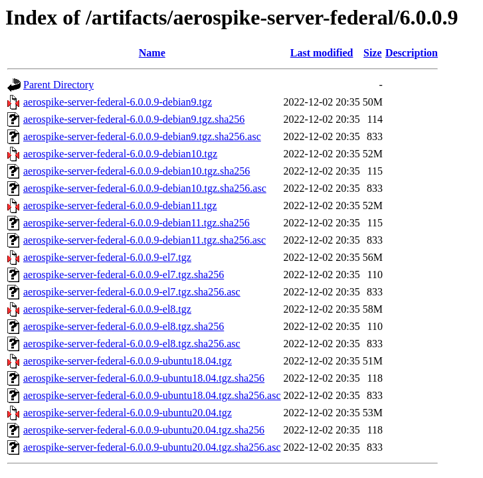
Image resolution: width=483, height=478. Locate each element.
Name (152, 52)
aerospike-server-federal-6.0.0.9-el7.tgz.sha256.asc (132, 291)
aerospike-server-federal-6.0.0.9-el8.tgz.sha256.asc (132, 343)
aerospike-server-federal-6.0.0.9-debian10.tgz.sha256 (136, 171)
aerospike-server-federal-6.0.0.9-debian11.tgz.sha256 (136, 222)
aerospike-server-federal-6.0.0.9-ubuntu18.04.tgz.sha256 (143, 378)
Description (411, 52)
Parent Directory (58, 84)
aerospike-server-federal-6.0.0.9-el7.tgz (107, 257)
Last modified (321, 52)
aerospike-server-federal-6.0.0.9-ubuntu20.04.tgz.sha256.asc (152, 447)
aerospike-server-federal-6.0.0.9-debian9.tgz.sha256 (133, 119)
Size (372, 52)
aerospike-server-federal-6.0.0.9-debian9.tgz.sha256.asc (142, 136)
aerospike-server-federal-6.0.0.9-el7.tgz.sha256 (123, 274)
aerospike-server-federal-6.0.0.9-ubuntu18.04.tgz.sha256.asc (152, 395)
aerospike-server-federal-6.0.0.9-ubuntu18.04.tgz (127, 360)
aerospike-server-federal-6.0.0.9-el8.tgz (107, 309)
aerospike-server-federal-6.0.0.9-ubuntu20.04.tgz (127, 412)
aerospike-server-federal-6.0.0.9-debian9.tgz (117, 102)
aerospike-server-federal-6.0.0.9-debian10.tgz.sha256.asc (144, 188)
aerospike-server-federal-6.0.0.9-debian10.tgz (120, 153)
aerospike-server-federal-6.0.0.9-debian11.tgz (120, 205)
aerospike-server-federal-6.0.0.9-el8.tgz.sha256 (123, 326)
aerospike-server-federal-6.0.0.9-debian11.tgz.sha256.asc (144, 240)
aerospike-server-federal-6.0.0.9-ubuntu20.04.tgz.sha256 (143, 430)
